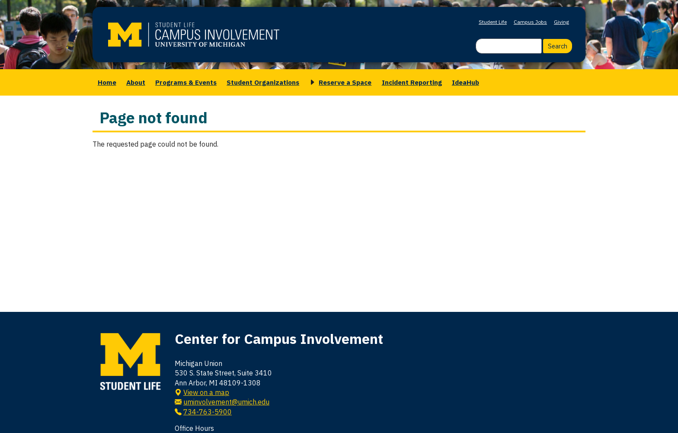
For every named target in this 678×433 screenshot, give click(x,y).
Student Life (493, 22)
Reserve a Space (345, 82)
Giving (561, 22)
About (135, 82)
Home (107, 82)
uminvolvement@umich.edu (226, 402)
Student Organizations (263, 82)
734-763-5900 (207, 411)
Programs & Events (186, 82)
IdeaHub (465, 82)
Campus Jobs (530, 22)
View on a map (206, 392)
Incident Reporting (412, 82)
